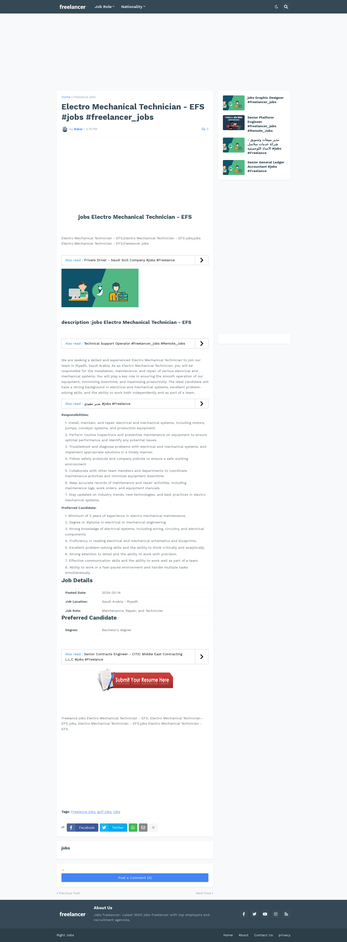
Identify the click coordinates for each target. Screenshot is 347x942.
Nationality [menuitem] (131, 6)
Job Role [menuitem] (103, 6)
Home (66, 97)
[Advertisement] (173, 52)
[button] (276, 6)
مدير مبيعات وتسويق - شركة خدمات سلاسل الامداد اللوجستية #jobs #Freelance (264, 146)
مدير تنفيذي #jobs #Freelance (107, 404)
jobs (116, 812)
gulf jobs (104, 812)
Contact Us (263, 935)
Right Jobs (65, 935)
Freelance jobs (84, 97)
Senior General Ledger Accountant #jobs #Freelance (265, 166)
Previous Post (69, 893)
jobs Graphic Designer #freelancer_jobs (265, 100)
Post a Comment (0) (135, 878)
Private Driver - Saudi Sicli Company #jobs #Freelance (129, 260)
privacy (284, 935)
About (243, 935)
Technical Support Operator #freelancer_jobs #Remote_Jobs (134, 343)
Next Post (203, 893)
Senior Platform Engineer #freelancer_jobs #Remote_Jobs (261, 124)
